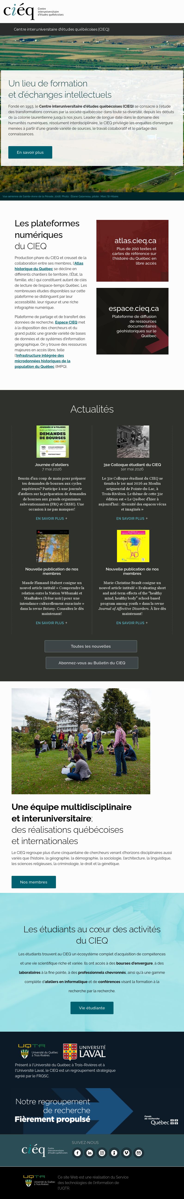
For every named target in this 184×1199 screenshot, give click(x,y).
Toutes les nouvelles (91, 646)
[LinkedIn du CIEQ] (89, 1152)
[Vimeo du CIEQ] (126, 1152)
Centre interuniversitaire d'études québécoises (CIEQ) (62, 29)
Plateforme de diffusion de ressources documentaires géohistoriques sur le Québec (139, 327)
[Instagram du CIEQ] (101, 1152)
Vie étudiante (92, 1008)
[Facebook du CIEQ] (77, 1152)
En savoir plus (30, 152)
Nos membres (33, 882)
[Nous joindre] (138, 1152)
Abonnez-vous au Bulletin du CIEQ (91, 663)
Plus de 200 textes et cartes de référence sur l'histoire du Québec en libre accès (139, 257)
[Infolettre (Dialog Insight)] (114, 1152)
